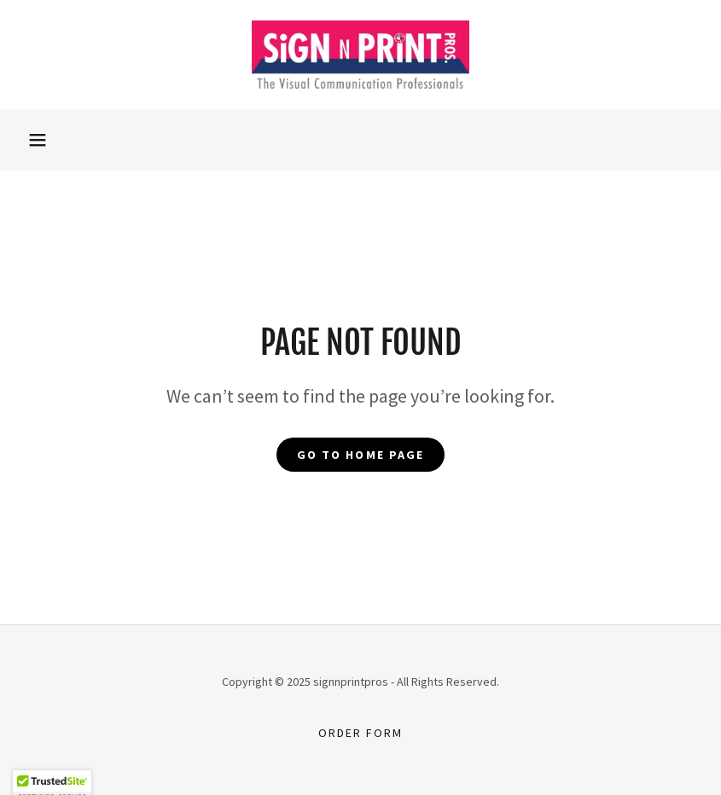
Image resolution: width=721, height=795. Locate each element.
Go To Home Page (360, 454)
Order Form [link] (360, 732)
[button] (37, 140)
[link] (360, 54)
